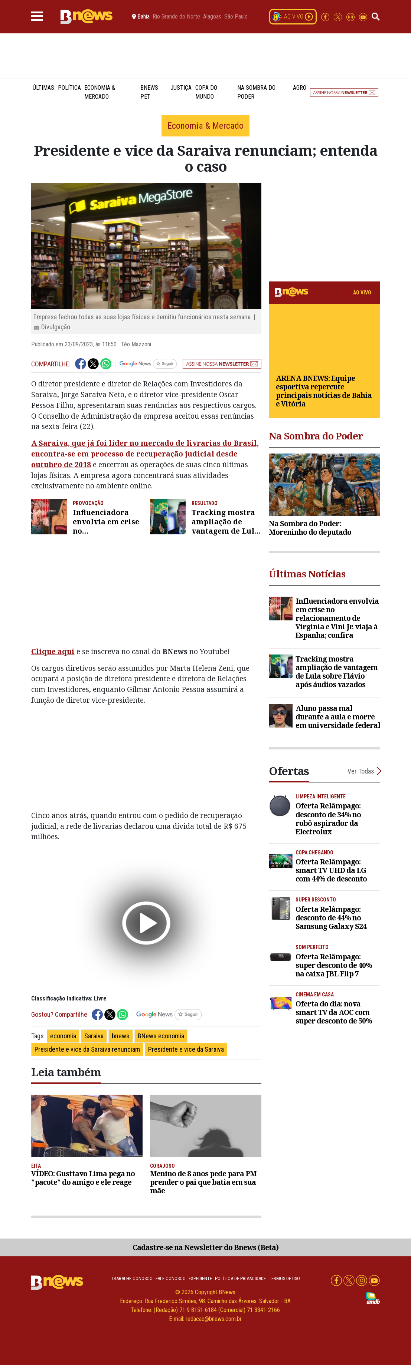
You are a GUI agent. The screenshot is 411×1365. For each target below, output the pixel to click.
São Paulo (236, 17)
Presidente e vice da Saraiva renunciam (87, 1049)
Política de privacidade (240, 1278)
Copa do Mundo (206, 92)
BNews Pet (149, 92)
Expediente (200, 1278)
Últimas (43, 87)
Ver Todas (361, 771)
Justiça (181, 87)
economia (63, 1036)
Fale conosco (171, 1278)
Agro (299, 87)
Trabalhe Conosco (132, 1278)
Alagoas (212, 17)
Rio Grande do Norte (176, 17)
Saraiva (94, 1036)
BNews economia (161, 1036)
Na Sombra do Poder (256, 92)
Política (69, 87)
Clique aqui (53, 651)
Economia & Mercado (99, 92)
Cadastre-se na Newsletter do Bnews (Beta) (205, 1247)
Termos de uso (284, 1278)
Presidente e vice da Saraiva (186, 1049)
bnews (121, 1036)
